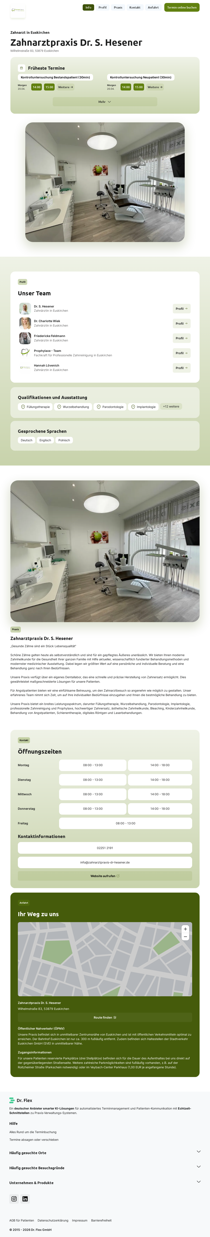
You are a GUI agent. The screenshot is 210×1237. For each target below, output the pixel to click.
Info (88, 7)
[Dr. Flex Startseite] (21, 1100)
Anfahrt (153, 7)
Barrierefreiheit (101, 1220)
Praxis (118, 7)
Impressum (79, 1220)
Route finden (105, 1017)
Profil (102, 7)
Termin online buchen (182, 7)
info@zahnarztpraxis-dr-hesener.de (105, 862)
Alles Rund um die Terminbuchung (33, 1132)
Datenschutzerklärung (53, 1220)
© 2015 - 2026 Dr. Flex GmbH (30, 1229)
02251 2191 (105, 848)
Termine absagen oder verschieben (33, 1139)
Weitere (65, 87)
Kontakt (135, 7)
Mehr (102, 102)
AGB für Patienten (21, 1220)
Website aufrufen (105, 876)
